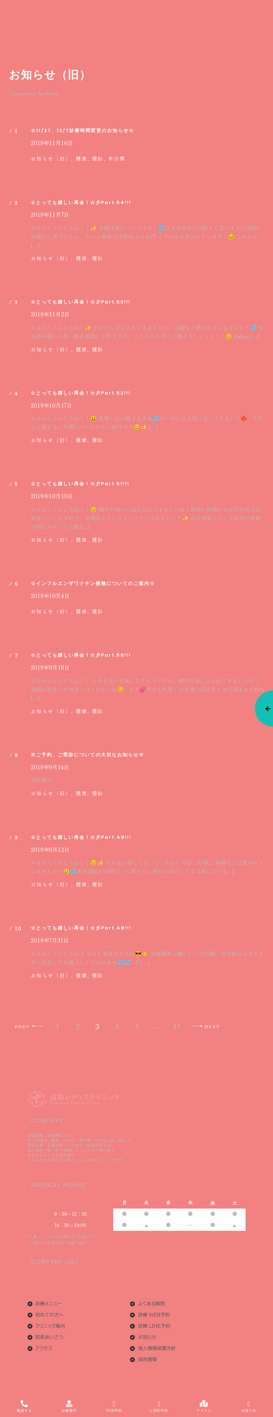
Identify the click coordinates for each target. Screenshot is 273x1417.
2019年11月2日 (50, 314)
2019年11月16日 (52, 143)
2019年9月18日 (50, 667)
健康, (82, 158)
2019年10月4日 (50, 595)
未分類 (117, 158)
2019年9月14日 (50, 767)
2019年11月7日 (50, 214)
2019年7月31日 (50, 940)
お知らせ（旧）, (52, 158)
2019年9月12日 (50, 849)
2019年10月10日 (52, 496)
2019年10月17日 (51, 405)
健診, (99, 158)
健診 (98, 258)
